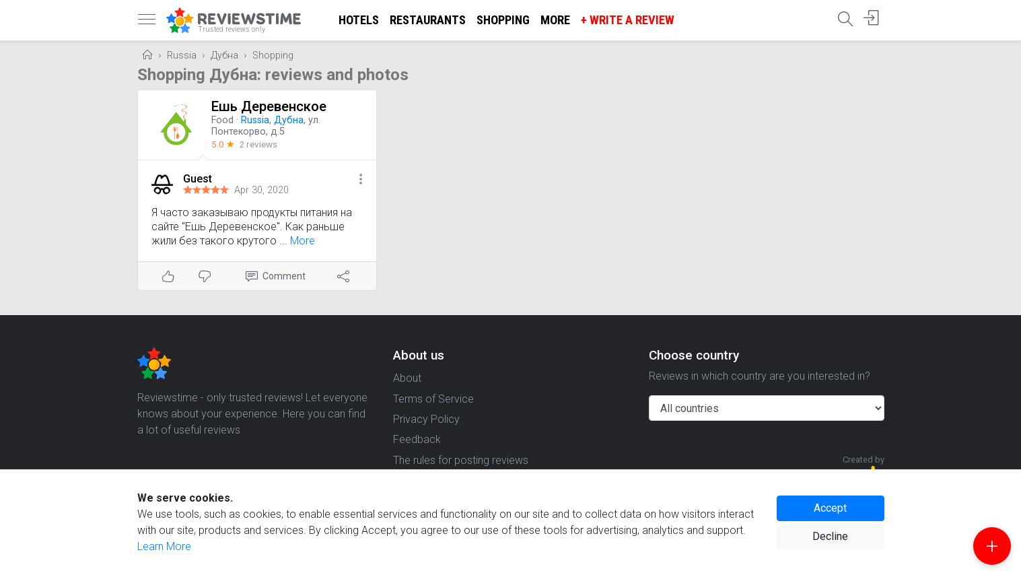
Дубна (224, 55)
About (407, 378)
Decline (830, 536)
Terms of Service (433, 399)
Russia (182, 55)
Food (222, 120)
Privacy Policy (426, 419)
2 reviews (258, 144)
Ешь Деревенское (268, 106)
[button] (360, 180)
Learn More (164, 546)
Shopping (503, 20)
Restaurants (428, 20)
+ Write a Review (627, 20)
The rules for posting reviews (460, 460)
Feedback (417, 439)
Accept (830, 508)
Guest (197, 178)
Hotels (359, 20)
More (555, 20)
